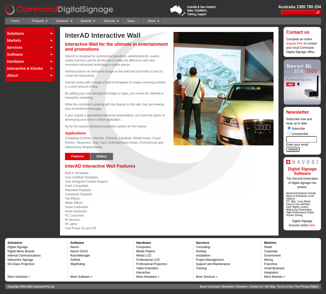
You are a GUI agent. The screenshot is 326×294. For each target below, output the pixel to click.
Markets (88, 21)
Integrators (271, 272)
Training (201, 268)
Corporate (270, 251)
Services (111, 21)
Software (15, 54)
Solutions (64, 21)
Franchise (270, 264)
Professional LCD (148, 260)
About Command (210, 286)
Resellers (242, 286)
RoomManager (80, 255)
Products (40, 21)
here (312, 225)
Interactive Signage (20, 260)
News (131, 21)
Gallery (101, 156)
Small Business (274, 268)
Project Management (210, 260)
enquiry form (294, 43)
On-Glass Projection (21, 264)
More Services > (207, 277)
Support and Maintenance (213, 264)
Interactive (143, 272)
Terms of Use (285, 286)
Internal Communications (24, 255)
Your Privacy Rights (306, 286)
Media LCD (143, 255)
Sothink (75, 260)
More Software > (81, 277)
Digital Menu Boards (21, 251)
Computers (143, 247)
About (154, 21)
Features (77, 156)
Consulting (203, 247)
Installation (203, 255)
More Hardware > (148, 277)
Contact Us (256, 286)
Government (272, 255)
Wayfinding (77, 264)
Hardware (15, 61)
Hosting (201, 251)
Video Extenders (147, 268)
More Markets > (274, 277)
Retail (268, 247)
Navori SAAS (79, 251)
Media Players (145, 251)
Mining (268, 260)
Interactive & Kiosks (25, 68)
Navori (74, 247)
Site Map (270, 286)
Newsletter (228, 286)
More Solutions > (19, 277)
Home (15, 21)
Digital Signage (18, 247)
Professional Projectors (151, 264)
